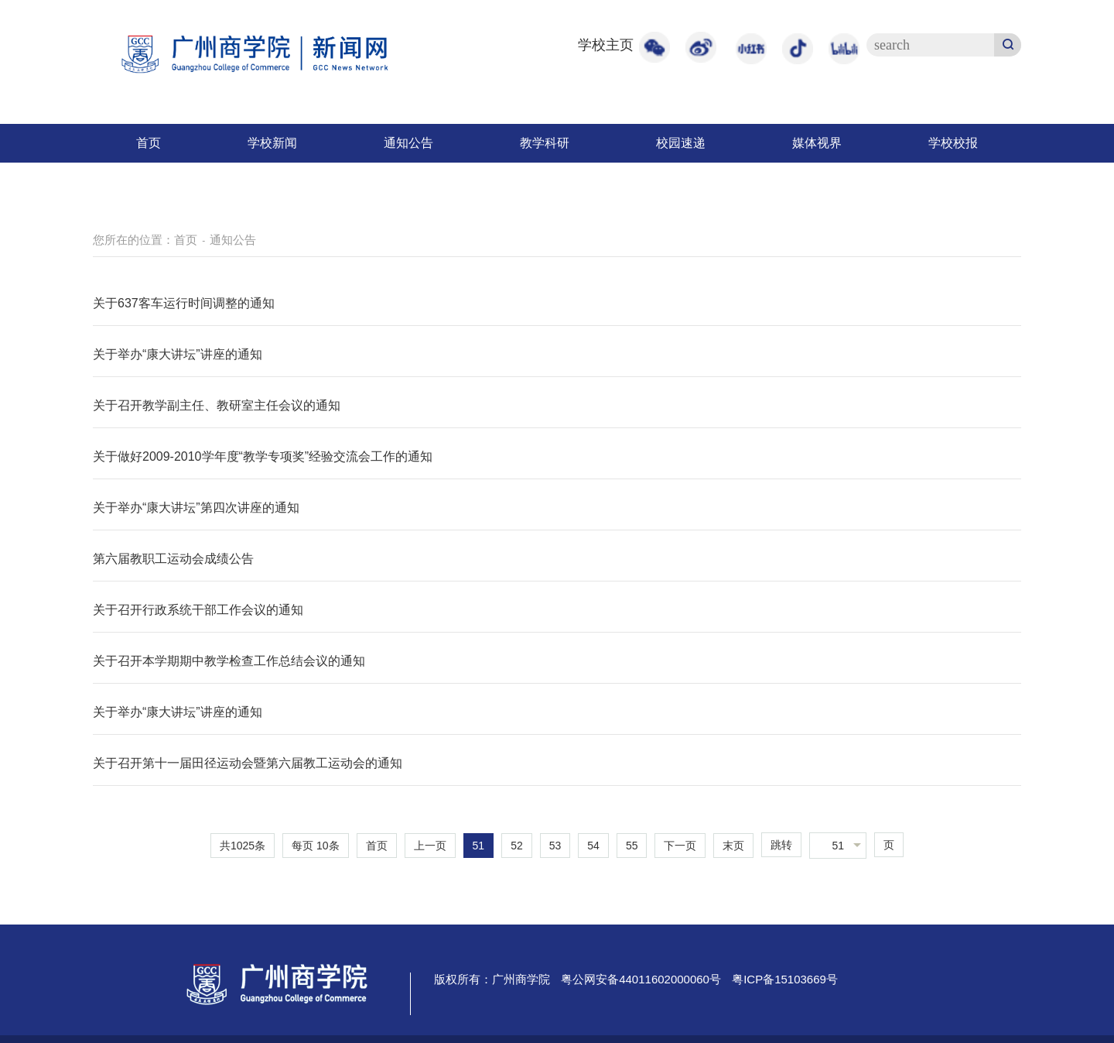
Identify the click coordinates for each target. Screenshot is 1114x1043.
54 (593, 845)
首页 (148, 142)
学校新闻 (272, 142)
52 (517, 845)
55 (632, 845)
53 (555, 845)
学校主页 (606, 45)
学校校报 (953, 142)
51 (479, 845)
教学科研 (544, 142)
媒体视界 (817, 142)
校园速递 (681, 142)
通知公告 (408, 142)
